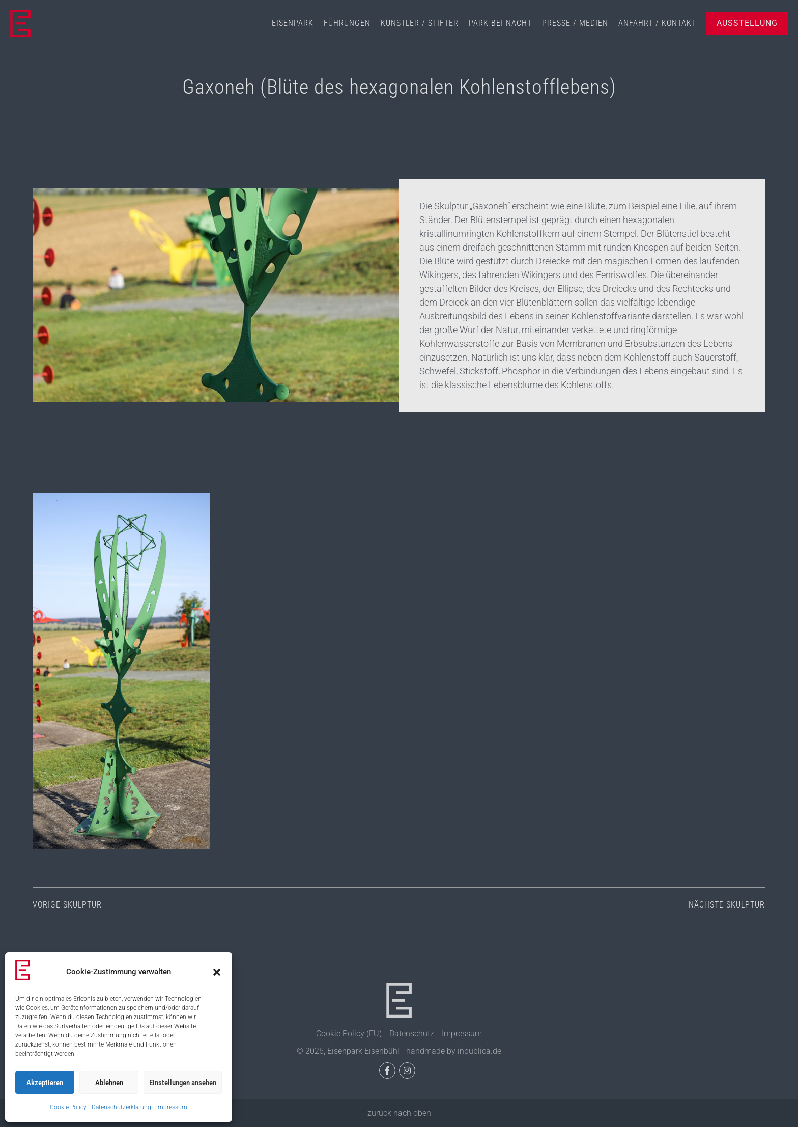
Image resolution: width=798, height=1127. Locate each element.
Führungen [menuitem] (347, 23)
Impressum (171, 1107)
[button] (217, 972)
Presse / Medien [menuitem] (575, 23)
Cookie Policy (68, 1107)
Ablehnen (109, 1082)
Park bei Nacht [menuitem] (500, 23)
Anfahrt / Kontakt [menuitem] (657, 23)
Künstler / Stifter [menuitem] (420, 23)
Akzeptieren (44, 1082)
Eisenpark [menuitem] (293, 23)
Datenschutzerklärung (121, 1107)
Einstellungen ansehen (182, 1082)
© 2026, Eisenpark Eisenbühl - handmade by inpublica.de (399, 1051)
